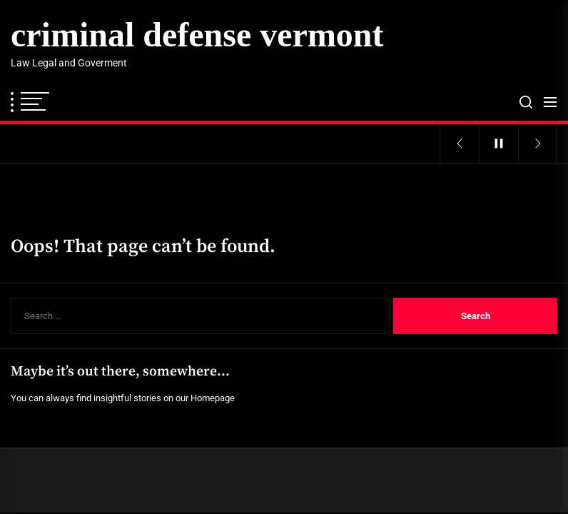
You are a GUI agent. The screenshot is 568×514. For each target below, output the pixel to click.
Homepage (213, 398)
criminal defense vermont (197, 35)
